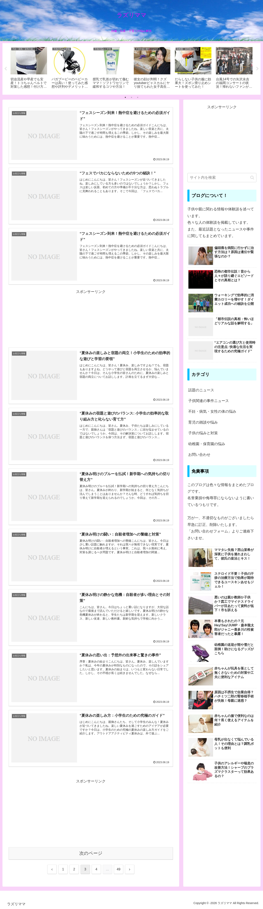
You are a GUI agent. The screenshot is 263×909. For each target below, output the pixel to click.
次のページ (91, 853)
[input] (221, 177)
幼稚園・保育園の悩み (206, 444)
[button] (252, 177)
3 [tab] (138, 97)
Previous (5, 69)
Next (257, 69)
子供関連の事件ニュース (208, 401)
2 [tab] (131, 97)
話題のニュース (201, 390)
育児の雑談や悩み (203, 422)
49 (118, 869)
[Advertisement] (91, 314)
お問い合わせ (199, 455)
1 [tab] (125, 97)
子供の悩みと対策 (203, 433)
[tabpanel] (28, 68)
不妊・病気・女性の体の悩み (212, 411)
